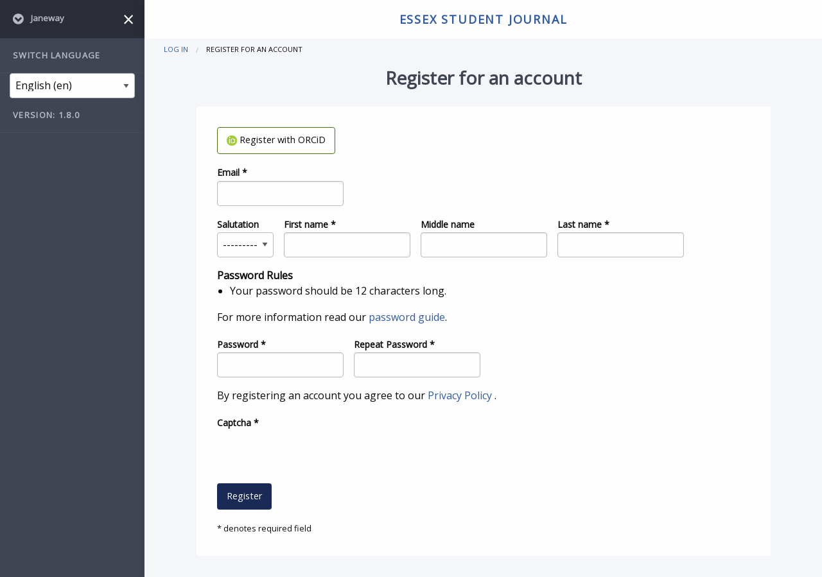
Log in (176, 49)
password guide (407, 317)
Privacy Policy (461, 395)
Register (244, 496)
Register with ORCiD (276, 139)
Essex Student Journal (483, 19)
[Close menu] (128, 19)
